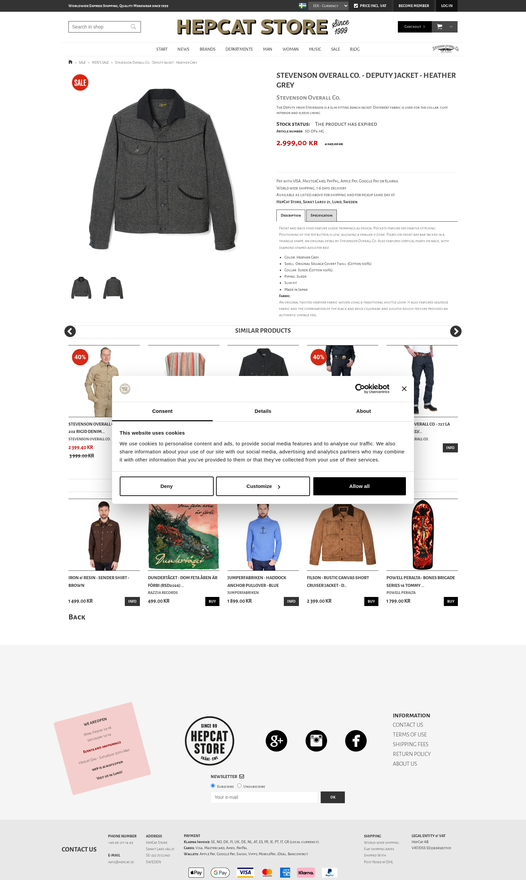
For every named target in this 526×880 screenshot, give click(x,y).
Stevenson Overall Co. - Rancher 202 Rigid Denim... (104, 427)
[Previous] (70, 331)
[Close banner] (404, 389)
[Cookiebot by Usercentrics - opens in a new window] (360, 389)
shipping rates (382, 825)
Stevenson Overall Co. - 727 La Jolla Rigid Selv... (418, 427)
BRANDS (208, 49)
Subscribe (225, 763)
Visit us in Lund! (109, 752)
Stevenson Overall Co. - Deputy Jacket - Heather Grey (156, 62)
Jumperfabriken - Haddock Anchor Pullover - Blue (256, 581)
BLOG (354, 49)
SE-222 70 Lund (158, 831)
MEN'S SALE (100, 62)
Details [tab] (263, 411)
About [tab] (363, 411)
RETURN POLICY (412, 730)
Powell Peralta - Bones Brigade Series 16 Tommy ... (420, 581)
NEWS (183, 49)
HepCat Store (156, 819)
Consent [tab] (162, 411)
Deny (166, 486)
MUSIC (315, 49)
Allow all (359, 486)
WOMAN (290, 49)
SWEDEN (153, 838)
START (161, 49)
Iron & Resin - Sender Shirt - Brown (98, 581)
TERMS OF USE (410, 711)
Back (76, 617)
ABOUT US (405, 740)
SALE (335, 49)
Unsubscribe (254, 763)
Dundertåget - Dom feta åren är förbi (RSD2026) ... (182, 581)
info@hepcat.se (121, 838)
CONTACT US (408, 701)
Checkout (413, 26)
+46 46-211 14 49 (120, 819)
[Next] (456, 331)
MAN (267, 49)
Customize (263, 486)
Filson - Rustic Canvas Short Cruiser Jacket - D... (338, 581)
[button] (439, 27)
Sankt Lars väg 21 (160, 825)
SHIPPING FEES (410, 720)
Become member (414, 5)
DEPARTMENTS (239, 49)
